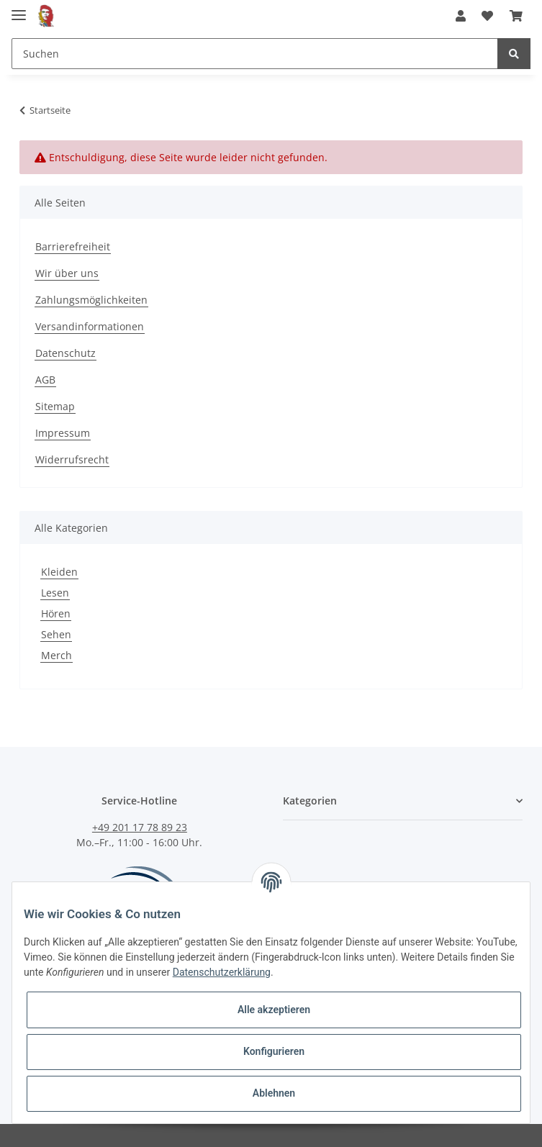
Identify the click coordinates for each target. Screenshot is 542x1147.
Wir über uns (67, 273)
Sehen (56, 634)
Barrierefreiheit (72, 246)
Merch (56, 655)
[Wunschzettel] (487, 15)
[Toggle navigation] (19, 9)
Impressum (62, 433)
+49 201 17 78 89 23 (139, 827)
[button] (461, 15)
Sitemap (55, 406)
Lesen (55, 592)
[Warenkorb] (516, 15)
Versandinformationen (89, 326)
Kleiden (59, 572)
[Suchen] (255, 53)
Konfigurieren (273, 1051)
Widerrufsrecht (72, 459)
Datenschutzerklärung (222, 972)
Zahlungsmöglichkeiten (91, 300)
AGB (45, 379)
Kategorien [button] (310, 800)
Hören (56, 613)
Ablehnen (274, 1093)
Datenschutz (65, 353)
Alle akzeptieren (274, 1009)
